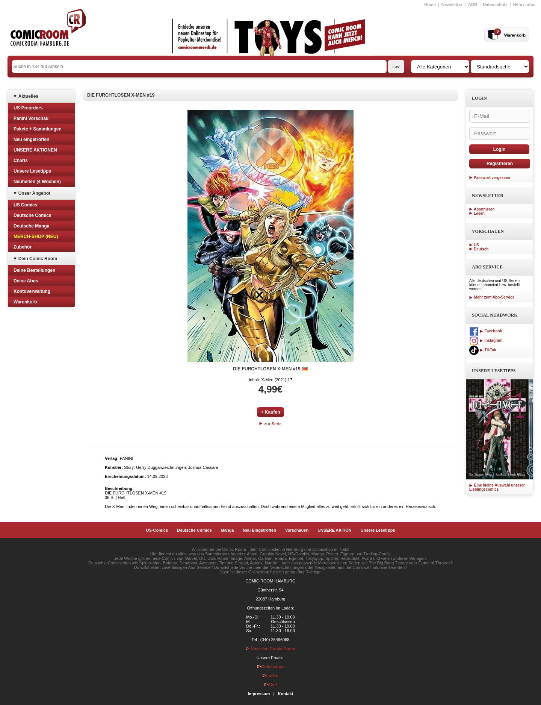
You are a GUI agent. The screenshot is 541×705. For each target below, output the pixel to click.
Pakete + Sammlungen (38, 129)
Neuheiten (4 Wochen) (37, 181)
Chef (270, 684)
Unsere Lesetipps (32, 171)
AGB (472, 4)
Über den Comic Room (270, 648)
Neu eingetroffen (31, 139)
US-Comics (157, 530)
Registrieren (500, 163)
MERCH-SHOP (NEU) (36, 236)
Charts (21, 160)
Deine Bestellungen (34, 270)
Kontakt (285, 693)
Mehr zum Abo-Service (491, 297)
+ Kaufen (270, 412)
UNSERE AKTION (334, 530)
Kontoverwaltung (32, 291)
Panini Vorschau (31, 118)
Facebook (485, 331)
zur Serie (270, 423)
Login (499, 149)
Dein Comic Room (37, 258)
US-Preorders (28, 108)
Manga (227, 530)
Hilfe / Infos (524, 4)
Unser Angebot (34, 193)
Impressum (259, 693)
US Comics (25, 205)
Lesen (479, 213)
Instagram (485, 340)
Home (430, 4)
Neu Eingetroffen (259, 530)
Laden (270, 675)
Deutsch (481, 249)
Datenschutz (495, 4)
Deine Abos (26, 281)
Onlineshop (270, 666)
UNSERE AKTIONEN (35, 150)
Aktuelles (28, 96)
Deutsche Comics (32, 215)
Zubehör (23, 247)
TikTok (482, 350)
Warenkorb (25, 302)
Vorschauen (296, 530)
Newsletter (451, 4)
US (476, 245)
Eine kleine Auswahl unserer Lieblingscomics (497, 487)
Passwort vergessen (492, 178)
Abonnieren (484, 209)
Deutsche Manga (31, 226)
